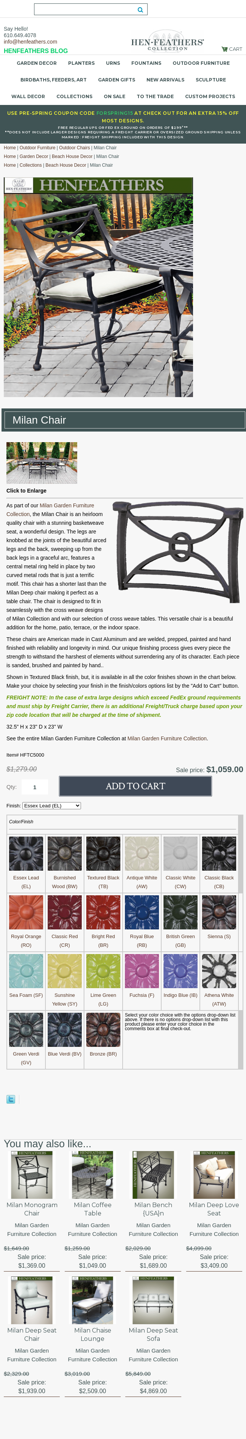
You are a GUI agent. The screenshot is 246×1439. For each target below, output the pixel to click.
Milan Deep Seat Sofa (153, 1334)
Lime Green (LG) (103, 995)
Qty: (11, 787)
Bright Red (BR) (103, 936)
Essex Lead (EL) (26, 877)
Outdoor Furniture (201, 63)
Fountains (146, 63)
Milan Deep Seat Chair (32, 1334)
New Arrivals (165, 80)
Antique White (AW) (142, 877)
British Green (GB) (180, 936)
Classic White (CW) (180, 877)
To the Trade (155, 96)
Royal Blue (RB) (142, 936)
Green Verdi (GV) (26, 1053)
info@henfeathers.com (30, 42)
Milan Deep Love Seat (214, 1209)
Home (10, 147)
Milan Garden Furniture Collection (167, 738)
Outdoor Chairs (74, 147)
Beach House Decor (72, 156)
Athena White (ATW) (219, 995)
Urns (113, 63)
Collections (74, 96)
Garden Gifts (116, 80)
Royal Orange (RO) (26, 936)
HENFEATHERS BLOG (36, 51)
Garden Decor (37, 63)
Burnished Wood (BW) (65, 877)
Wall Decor (28, 96)
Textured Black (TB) (103, 877)
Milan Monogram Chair (32, 1209)
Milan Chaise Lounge (93, 1334)
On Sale (114, 96)
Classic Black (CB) (219, 877)
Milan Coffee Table (92, 1209)
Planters (81, 63)
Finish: (14, 806)
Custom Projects (210, 96)
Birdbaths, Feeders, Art (53, 80)
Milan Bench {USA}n (153, 1209)
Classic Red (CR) (65, 936)
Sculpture (211, 80)
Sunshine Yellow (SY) (65, 995)
